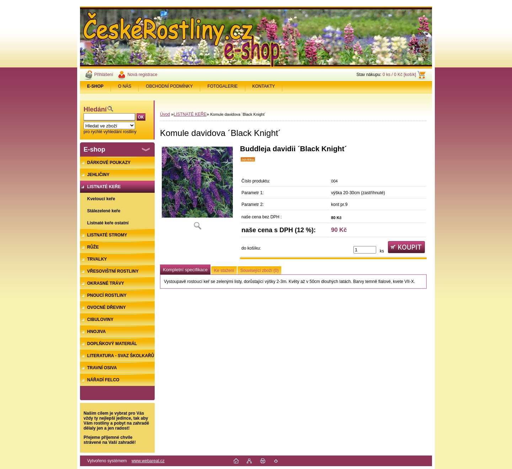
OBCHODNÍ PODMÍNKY (169, 86)
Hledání (95, 109)
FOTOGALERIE (222, 86)
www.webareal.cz (148, 460)
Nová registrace (142, 74)
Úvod (165, 114)
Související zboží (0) (259, 270)
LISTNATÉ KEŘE (190, 114)
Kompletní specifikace (185, 269)
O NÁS (124, 86)
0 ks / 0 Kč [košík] (399, 74)
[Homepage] (95, 86)
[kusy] (364, 249)
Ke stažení (224, 270)
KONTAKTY (263, 86)
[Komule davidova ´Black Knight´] (197, 189)
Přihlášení (103, 74)
